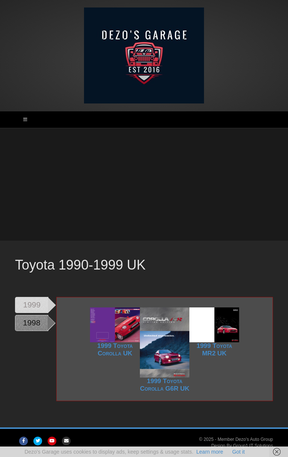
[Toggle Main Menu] (144, 119)
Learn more (210, 452)
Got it (238, 452)
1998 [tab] (31, 322)
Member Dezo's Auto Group (245, 439)
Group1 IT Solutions (253, 445)
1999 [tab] (32, 304)
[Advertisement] (144, 184)
